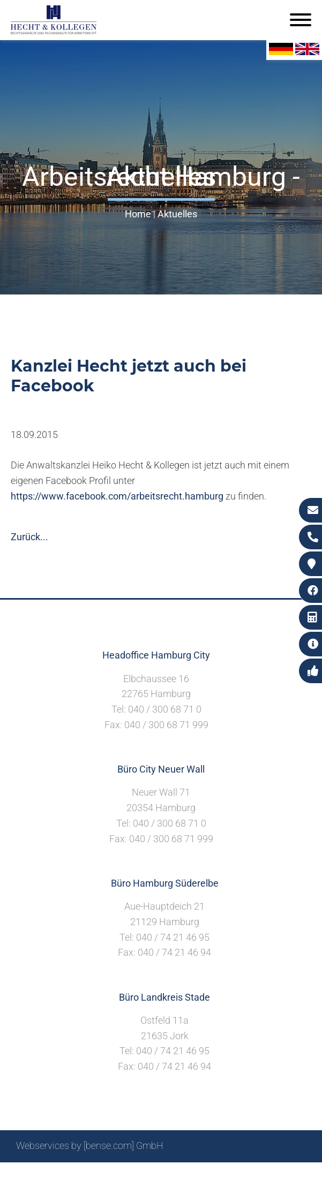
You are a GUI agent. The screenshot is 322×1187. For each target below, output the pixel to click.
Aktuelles (177, 214)
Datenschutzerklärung (259, 1174)
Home (138, 214)
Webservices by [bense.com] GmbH (89, 1145)
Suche (138, 1174)
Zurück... (29, 536)
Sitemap (101, 1174)
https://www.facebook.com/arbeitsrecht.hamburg (117, 496)
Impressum (182, 1174)
